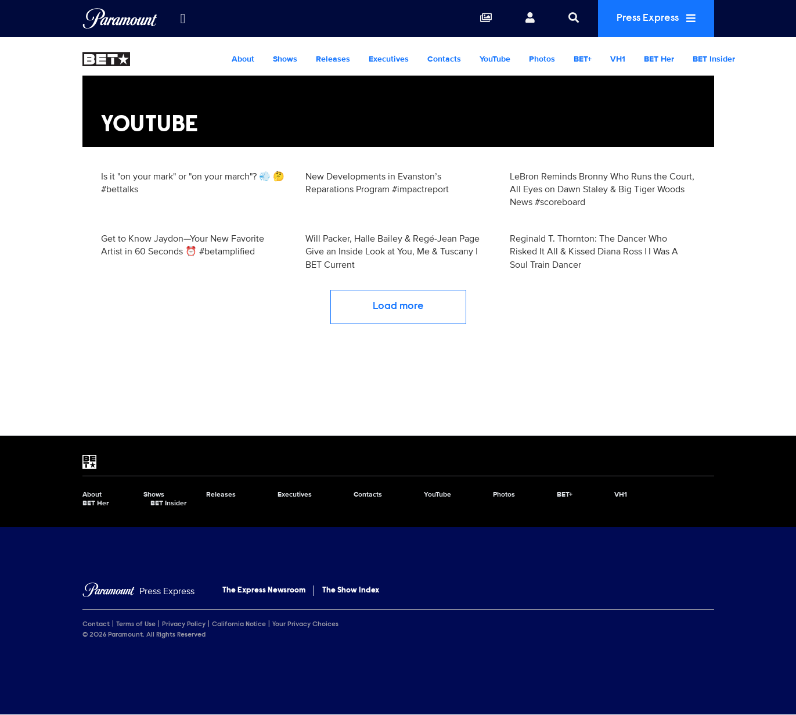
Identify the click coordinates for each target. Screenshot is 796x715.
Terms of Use (136, 624)
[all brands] (182, 18)
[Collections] (486, 18)
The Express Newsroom (263, 591)
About (243, 59)
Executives (389, 59)
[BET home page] (398, 462)
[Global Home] (119, 18)
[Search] (573, 18)
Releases (333, 59)
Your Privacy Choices (305, 624)
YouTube (495, 59)
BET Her (659, 59)
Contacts (444, 59)
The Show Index (350, 591)
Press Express (656, 18)
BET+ (583, 59)
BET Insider (714, 59)
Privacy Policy (184, 624)
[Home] (138, 592)
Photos (542, 59)
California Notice (239, 624)
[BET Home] (152, 59)
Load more (398, 306)
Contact (96, 624)
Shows (285, 59)
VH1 (617, 59)
